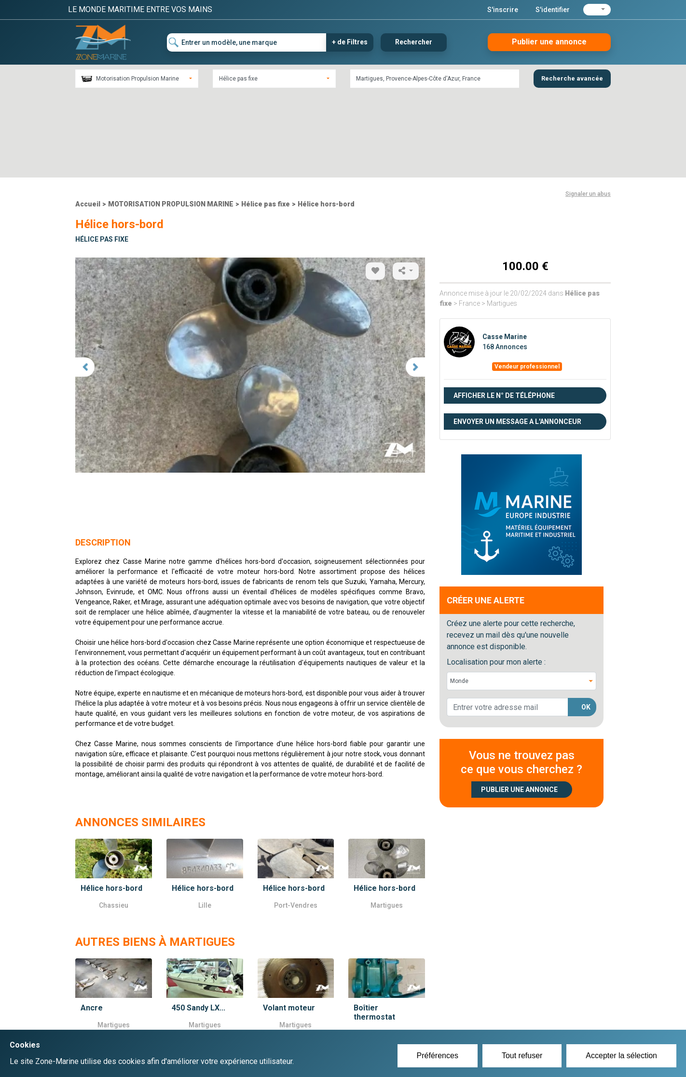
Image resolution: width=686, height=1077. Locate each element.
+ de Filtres (350, 42)
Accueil (87, 119)
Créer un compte (298, 1009)
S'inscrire (502, 10)
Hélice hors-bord (326, 119)
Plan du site (472, 1009)
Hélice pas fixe (265, 119)
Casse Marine (504, 252)
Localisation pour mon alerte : (496, 577)
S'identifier (552, 10)
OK (585, 622)
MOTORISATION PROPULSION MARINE (170, 119)
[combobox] (136, 78)
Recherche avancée (572, 78)
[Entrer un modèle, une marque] (247, 42)
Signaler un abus (588, 109)
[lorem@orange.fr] (507, 622)
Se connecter (292, 1021)
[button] (597, 9)
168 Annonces (504, 262)
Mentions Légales (482, 1021)
